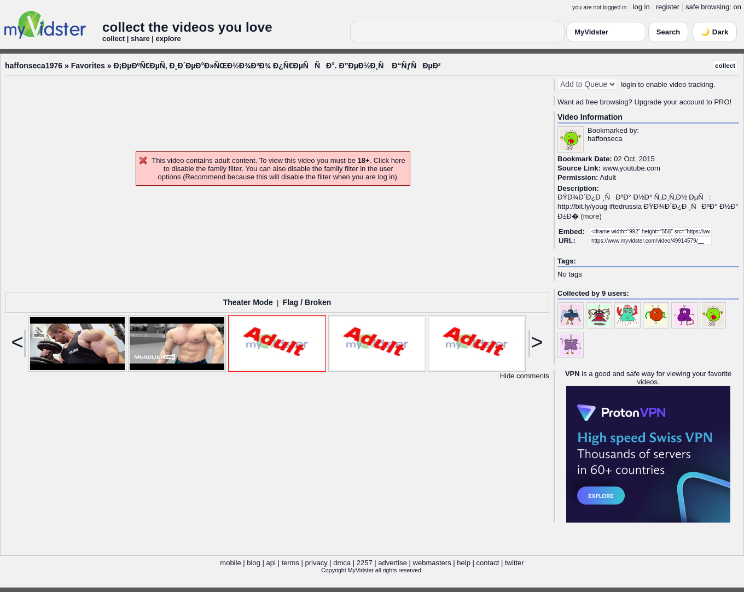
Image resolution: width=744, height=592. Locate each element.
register (667, 7)
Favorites (88, 65)
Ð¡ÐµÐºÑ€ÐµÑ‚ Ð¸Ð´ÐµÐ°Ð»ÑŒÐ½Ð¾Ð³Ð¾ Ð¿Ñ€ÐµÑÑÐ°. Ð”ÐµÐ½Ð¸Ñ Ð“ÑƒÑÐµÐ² (276, 65)
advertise (392, 563)
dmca (342, 563)
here (398, 160)
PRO (721, 102)
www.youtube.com (631, 168)
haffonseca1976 (33, 65)
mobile (230, 563)
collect (725, 65)
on (737, 7)
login (628, 84)
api (270, 563)
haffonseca (605, 138)
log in (641, 7)
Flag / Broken (307, 302)
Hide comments (524, 376)
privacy (316, 563)
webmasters (432, 563)
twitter (514, 563)
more (591, 216)
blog (253, 563)
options (169, 177)
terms (290, 563)
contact (487, 563)
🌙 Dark (714, 32)
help (463, 563)
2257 (365, 563)
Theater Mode (248, 302)
